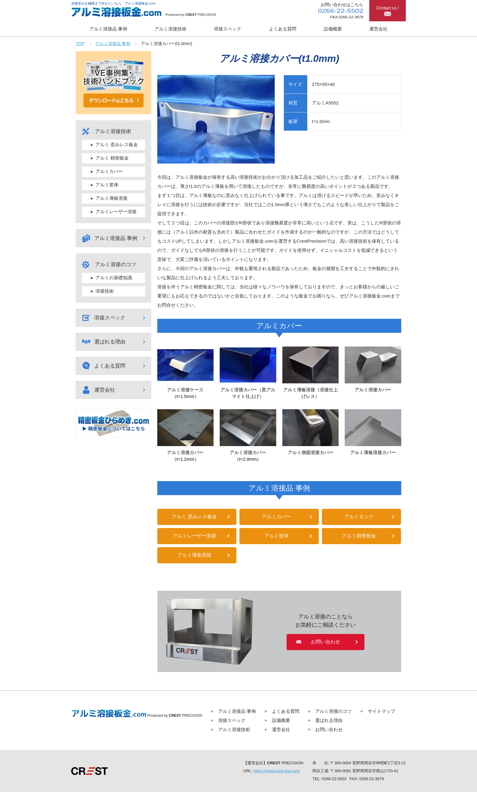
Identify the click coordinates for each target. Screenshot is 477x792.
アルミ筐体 (276, 535)
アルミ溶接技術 (170, 28)
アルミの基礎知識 (114, 277)
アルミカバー (276, 516)
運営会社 (378, 28)
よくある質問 (282, 28)
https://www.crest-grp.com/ (276, 771)
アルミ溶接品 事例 (108, 28)
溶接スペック (227, 28)
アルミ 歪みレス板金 (194, 516)
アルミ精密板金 (359, 535)
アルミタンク (359, 516)
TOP (80, 43)
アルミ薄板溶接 (194, 555)
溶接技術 (105, 291)
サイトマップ (381, 711)
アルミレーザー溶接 (194, 535)
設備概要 (333, 28)
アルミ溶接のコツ (333, 711)
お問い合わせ (329, 729)
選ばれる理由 (109, 342)
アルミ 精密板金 (112, 157)
